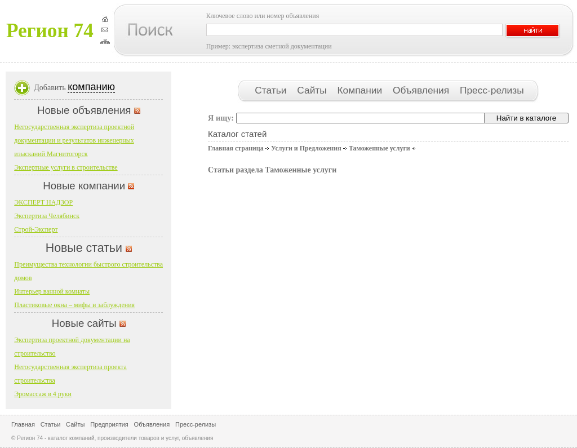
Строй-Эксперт (35, 229)
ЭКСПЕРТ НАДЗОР (43, 202)
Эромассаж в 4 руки (43, 394)
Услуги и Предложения (306, 148)
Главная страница (236, 148)
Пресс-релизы (492, 90)
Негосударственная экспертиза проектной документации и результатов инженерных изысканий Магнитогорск (74, 140)
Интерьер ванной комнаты (52, 291)
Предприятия (109, 424)
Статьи (272, 90)
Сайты (313, 90)
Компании (361, 90)
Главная (23, 424)
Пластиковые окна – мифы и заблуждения (74, 305)
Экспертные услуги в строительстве (65, 167)
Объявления (422, 90)
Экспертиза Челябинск (46, 216)
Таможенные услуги (379, 148)
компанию (91, 86)
